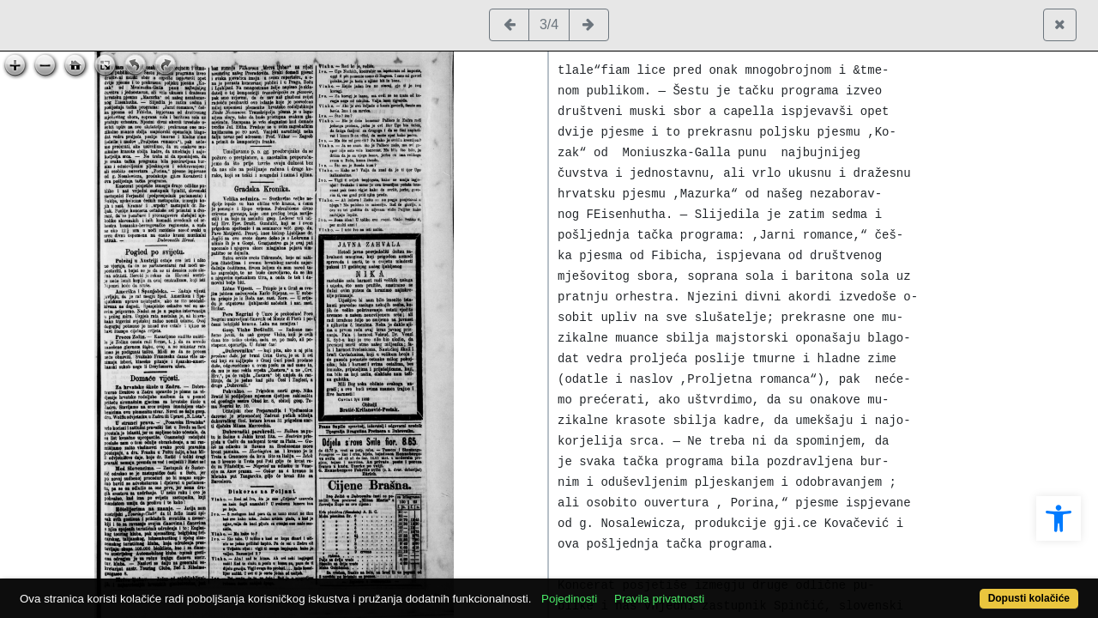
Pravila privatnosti (714, 589)
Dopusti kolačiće (969, 589)
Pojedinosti (624, 589)
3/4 (549, 24)
